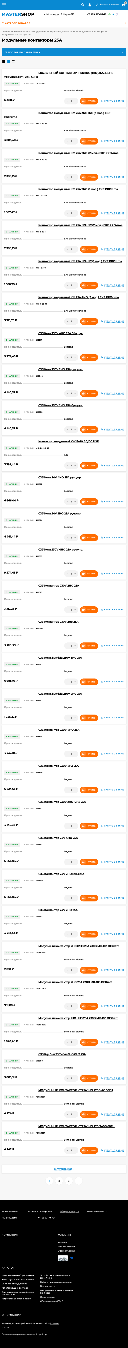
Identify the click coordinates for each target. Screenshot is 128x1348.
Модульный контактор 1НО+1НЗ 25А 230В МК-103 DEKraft (78, 1018)
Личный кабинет (66, 1246)
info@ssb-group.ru (69, 1211)
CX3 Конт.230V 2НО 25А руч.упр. (60, 369)
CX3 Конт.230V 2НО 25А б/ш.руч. (60, 405)
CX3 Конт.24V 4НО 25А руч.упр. (60, 477)
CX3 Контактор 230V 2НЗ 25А (58, 621)
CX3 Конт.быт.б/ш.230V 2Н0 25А (60, 693)
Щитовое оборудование (14, 1283)
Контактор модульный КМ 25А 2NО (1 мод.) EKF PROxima (78, 189)
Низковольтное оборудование (30, 31)
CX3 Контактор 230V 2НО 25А (58, 585)
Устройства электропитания (16, 1298)
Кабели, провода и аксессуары (56, 1282)
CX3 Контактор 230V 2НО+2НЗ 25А (62, 801)
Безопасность (47, 1286)
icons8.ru (54, 1323)
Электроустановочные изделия (18, 1279)
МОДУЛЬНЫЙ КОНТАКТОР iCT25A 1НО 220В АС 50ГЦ (75, 1090)
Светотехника (47, 1297)
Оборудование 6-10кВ (51, 1301)
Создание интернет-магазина (17, 1334)
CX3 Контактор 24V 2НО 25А (58, 910)
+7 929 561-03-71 (96, 14)
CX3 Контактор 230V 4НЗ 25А (58, 765)
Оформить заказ (66, 1251)
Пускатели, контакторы (62, 31)
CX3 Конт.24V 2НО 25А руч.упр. (59, 513)
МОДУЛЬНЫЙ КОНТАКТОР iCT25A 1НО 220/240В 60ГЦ (76, 1126)
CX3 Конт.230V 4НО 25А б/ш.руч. (60, 333)
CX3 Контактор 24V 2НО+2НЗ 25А (61, 874)
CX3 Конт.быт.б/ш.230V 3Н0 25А (60, 657)
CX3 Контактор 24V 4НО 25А (58, 838)
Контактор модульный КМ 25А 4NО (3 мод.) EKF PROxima (78, 297)
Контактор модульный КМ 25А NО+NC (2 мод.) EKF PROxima (80, 225)
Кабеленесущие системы (15, 1288)
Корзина (62, 1242)
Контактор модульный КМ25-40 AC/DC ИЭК (68, 441)
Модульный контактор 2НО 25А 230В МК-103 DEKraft (75, 982)
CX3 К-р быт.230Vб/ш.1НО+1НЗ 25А (62, 1054)
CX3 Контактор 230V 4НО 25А (58, 729)
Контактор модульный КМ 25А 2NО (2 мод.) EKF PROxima (78, 153)
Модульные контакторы (91, 31)
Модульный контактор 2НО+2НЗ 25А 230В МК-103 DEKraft (78, 946)
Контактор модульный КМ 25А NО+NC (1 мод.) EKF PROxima (80, 261)
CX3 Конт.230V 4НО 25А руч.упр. (60, 549)
